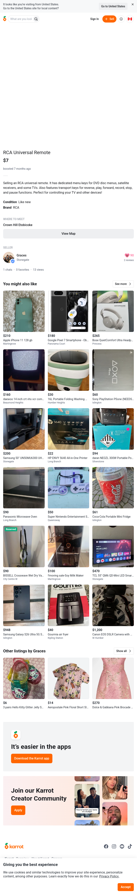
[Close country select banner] (132, 4)
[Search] (36, 19)
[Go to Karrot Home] (14, 846)
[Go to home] (4, 19)
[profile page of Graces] (8, 257)
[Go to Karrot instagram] (114, 846)
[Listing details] (68, 212)
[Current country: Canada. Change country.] (130, 19)
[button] (123, 283)
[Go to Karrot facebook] (106, 846)
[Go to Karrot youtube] (122, 846)
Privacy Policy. (109, 876)
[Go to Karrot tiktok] (130, 846)
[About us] (121, 19)
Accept (126, 887)
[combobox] (20, 19)
